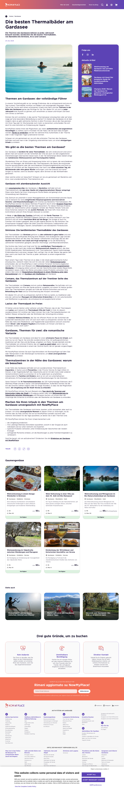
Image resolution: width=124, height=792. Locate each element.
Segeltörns (66, 732)
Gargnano (104, 757)
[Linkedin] (93, 55)
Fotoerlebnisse (86, 721)
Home (9, 17)
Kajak (64, 736)
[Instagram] (88, 55)
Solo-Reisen (104, 730)
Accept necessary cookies (93, 780)
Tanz (83, 726)
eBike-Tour (66, 727)
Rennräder (8, 734)
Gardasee (18, 16)
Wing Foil (8, 741)
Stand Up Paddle (67, 730)
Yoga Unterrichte (29, 725)
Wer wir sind (62, 5)
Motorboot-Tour (67, 723)
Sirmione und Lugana (70, 753)
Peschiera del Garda (87, 761)
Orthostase (28, 729)
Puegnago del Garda (49, 764)
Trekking (7, 723)
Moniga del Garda (48, 759)
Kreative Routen (88, 718)
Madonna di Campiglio (107, 762)
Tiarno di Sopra (105, 764)
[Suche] (100, 5)
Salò (26, 764)
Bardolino (85, 759)
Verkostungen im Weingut (51, 723)
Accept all (91, 774)
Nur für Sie (105, 726)
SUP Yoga (27, 727)
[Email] (28, 449)
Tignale (103, 761)
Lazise (84, 757)
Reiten (64, 725)
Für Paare (103, 732)
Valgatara (84, 762)
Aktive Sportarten (11, 718)
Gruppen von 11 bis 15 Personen (109, 719)
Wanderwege (66, 729)
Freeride (7, 743)
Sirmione (65, 755)
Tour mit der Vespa (68, 721)
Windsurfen (8, 738)
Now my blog (91, 5)
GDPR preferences (96, 785)
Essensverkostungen (49, 721)
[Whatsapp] (19, 449)
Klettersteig (8, 721)
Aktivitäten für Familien (90, 732)
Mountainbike (9, 732)
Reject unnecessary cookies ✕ (100, 769)
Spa (26, 723)
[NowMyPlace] (12, 5)
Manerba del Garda (49, 757)
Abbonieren (84, 694)
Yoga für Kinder (86, 742)
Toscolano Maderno (30, 759)
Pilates (26, 730)
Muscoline (46, 761)
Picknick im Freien (48, 727)
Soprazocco (28, 762)
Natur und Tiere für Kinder (89, 740)
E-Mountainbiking (10, 730)
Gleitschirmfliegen (10, 729)
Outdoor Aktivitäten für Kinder (90, 739)
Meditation (27, 734)
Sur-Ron (7, 736)
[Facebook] (15, 449)
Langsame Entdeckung (71, 718)
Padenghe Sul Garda (49, 762)
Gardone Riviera (29, 761)
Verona (84, 764)
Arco (102, 759)
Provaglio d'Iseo (29, 757)
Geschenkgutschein (77, 5)
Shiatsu (26, 732)
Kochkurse (47, 729)
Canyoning (8, 725)
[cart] (116, 5)
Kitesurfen (8, 740)
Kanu (64, 734)
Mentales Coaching (30, 736)
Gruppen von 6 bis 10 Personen (109, 721)
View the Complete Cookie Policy (25, 786)
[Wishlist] (38, 469)
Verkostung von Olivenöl (50, 725)
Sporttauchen (9, 745)
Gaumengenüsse (49, 718)
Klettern (7, 727)
